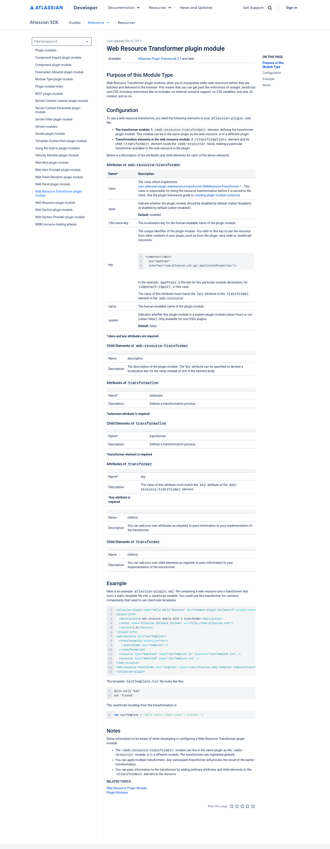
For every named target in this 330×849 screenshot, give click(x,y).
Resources (126, 22)
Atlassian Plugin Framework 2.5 (159, 58)
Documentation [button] (125, 7)
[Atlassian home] (46, 7)
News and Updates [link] (196, 7)
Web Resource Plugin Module (127, 788)
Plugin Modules (117, 792)
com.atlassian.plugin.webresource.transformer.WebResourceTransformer (190, 186)
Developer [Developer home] (86, 7)
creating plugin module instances (217, 195)
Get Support (253, 7)
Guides (75, 22)
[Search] (270, 8)
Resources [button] (161, 7)
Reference (99, 22)
